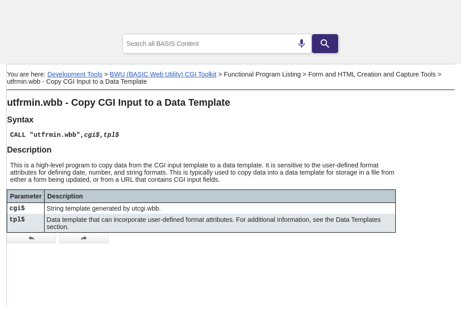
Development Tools (74, 74)
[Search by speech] (301, 43)
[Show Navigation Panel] (436, 18)
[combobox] (217, 44)
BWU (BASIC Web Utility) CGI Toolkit (163, 74)
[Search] (325, 44)
